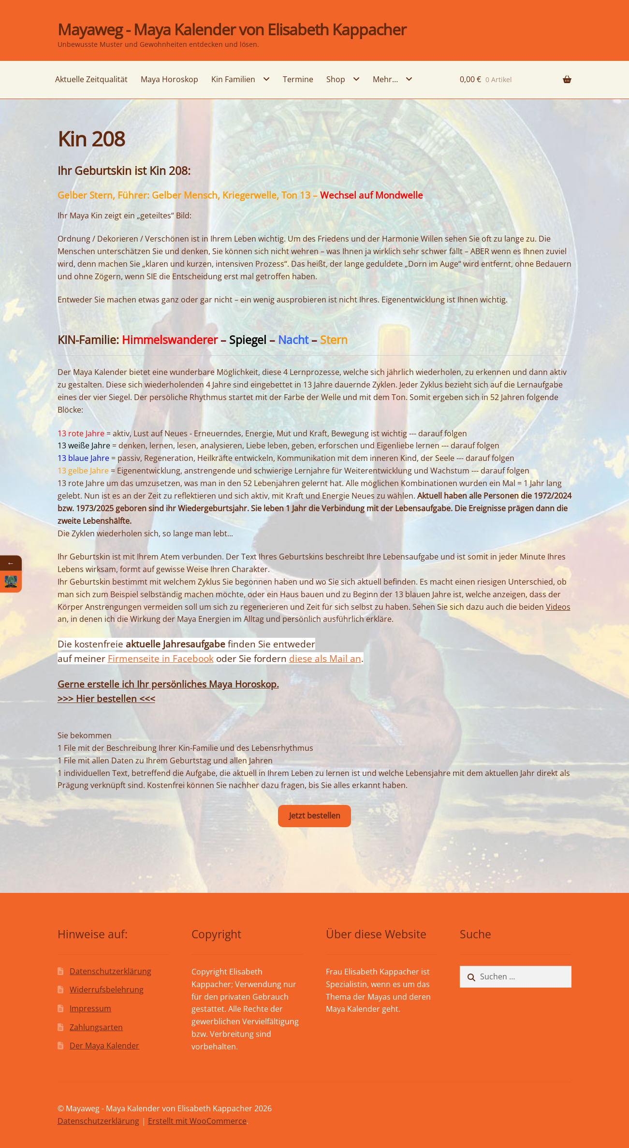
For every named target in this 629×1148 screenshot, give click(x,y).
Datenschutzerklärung (110, 971)
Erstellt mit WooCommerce (197, 1121)
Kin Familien (233, 79)
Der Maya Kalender (104, 1045)
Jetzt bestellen (314, 815)
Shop (335, 79)
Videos (558, 607)
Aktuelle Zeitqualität (91, 79)
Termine (298, 79)
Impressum (90, 1008)
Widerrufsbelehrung (107, 989)
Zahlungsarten (96, 1027)
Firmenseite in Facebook (161, 658)
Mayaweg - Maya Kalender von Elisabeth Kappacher (232, 29)
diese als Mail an (325, 658)
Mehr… (385, 79)
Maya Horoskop (169, 79)
